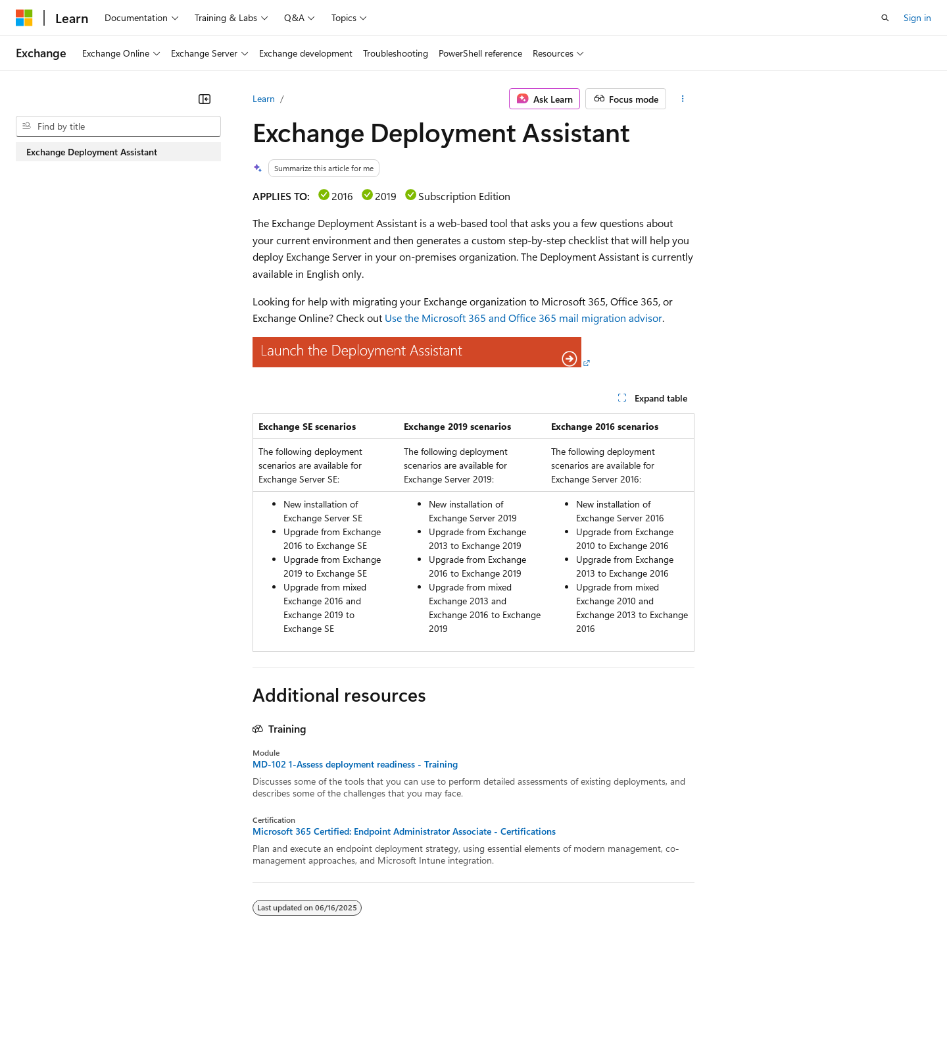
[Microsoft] (24, 17)
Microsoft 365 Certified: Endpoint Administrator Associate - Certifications (404, 831)
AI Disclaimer (42, 1005)
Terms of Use (480, 1005)
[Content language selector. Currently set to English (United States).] (76, 974)
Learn (264, 98)
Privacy (287, 1005)
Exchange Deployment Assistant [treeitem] (91, 151)
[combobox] (118, 126)
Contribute (235, 1005)
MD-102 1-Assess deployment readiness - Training (355, 764)
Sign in (917, 17)
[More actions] (682, 98)
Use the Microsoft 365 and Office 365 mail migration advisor (523, 318)
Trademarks (545, 1005)
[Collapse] (204, 99)
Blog (179, 1005)
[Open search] (885, 18)
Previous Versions (119, 1005)
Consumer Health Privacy (378, 1005)
